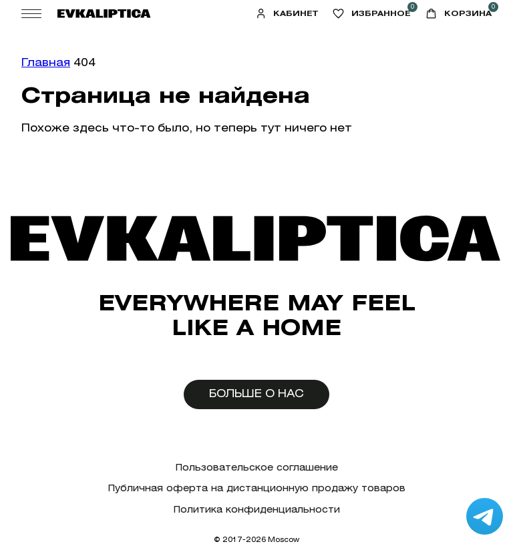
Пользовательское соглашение (257, 468)
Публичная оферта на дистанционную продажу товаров (256, 488)
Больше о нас (256, 393)
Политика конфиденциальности (257, 510)
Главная (45, 62)
